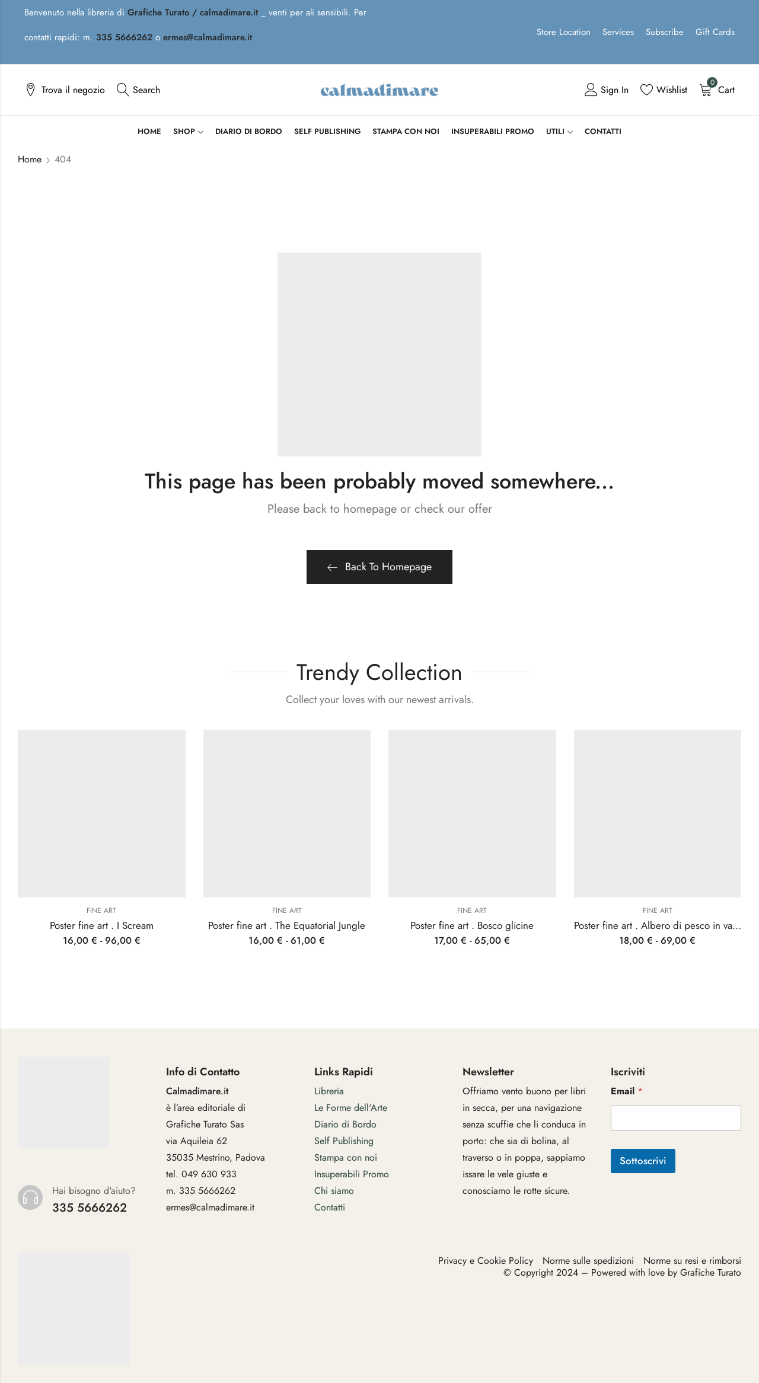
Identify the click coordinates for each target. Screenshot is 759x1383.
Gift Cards (715, 32)
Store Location (564, 32)
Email (627, 1091)
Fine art (101, 910)
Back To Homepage (379, 566)
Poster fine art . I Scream (102, 925)
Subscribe (665, 32)
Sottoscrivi (643, 1161)
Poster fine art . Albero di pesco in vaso (658, 925)
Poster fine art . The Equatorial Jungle (286, 925)
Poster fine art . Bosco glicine (472, 925)
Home (30, 159)
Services (618, 32)
